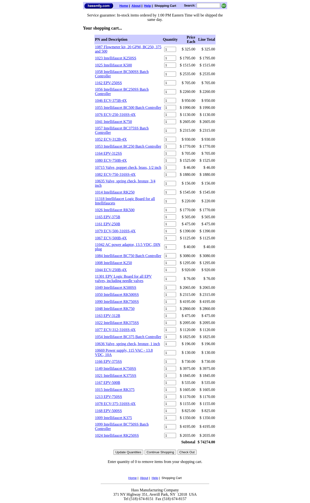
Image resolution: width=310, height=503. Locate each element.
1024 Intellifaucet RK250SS (117, 435)
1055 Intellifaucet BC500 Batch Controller (128, 107)
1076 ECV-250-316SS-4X (115, 115)
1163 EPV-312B (107, 316)
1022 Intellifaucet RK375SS (117, 323)
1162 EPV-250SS (108, 83)
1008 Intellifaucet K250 (113, 263)
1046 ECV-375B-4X (111, 100)
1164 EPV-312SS (108, 153)
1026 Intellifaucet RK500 (115, 210)
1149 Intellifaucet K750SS (115, 368)
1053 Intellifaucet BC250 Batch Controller (128, 146)
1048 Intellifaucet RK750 (115, 309)
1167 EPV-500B (107, 383)
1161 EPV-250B (107, 224)
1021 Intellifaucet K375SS (115, 375)
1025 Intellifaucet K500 (113, 65)
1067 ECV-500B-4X (111, 238)
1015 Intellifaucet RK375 (115, 390)
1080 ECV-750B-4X (111, 160)
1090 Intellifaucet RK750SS (117, 302)
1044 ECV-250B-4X (111, 270)
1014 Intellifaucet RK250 (115, 192)
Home (123, 6)
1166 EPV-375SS (108, 361)
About (136, 6)
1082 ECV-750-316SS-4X (115, 174)
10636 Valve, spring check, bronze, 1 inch (127, 344)
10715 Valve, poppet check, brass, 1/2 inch (128, 167)
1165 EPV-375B (107, 217)
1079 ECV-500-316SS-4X (115, 231)
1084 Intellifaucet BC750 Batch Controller (128, 256)
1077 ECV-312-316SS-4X (115, 330)
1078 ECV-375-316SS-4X (115, 404)
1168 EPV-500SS (108, 411)
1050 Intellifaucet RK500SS (117, 294)
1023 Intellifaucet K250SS (115, 58)
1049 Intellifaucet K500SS (115, 287)
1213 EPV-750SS (108, 397)
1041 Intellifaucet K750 (113, 122)
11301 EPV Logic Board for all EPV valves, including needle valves (123, 278)
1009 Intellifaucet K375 (113, 418)
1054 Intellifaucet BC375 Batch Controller (128, 337)
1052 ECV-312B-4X (111, 139)
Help (147, 6)
